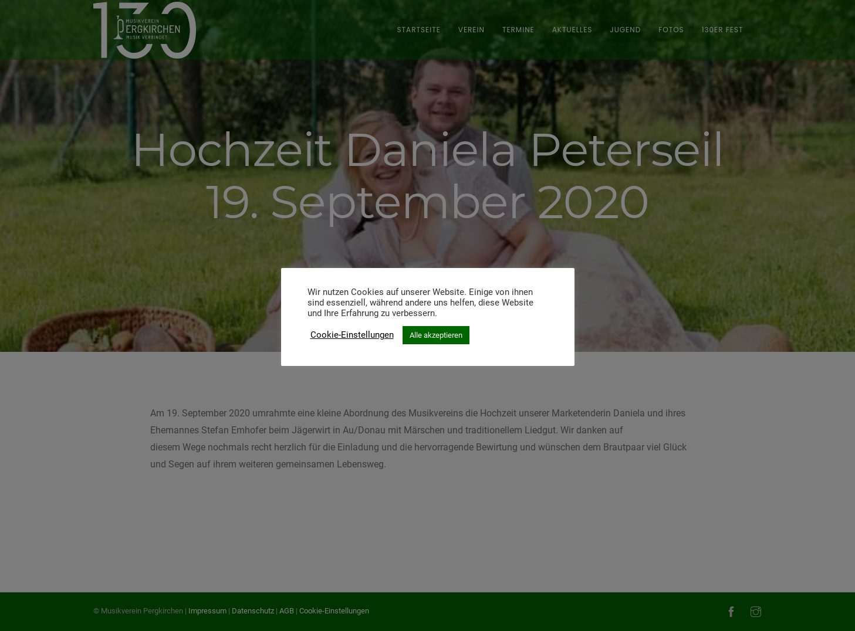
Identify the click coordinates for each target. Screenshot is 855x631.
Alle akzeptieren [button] (436, 335)
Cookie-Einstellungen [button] (352, 335)
